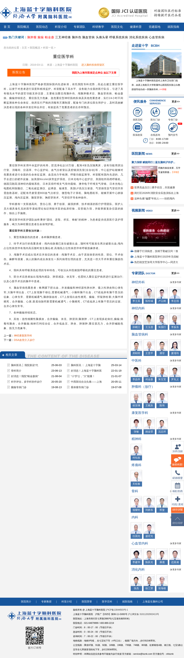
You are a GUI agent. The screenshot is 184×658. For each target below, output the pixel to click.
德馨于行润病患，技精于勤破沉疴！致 (156, 251)
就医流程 (137, 114)
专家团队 (79, 26)
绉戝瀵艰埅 (177, 503)
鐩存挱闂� (177, 511)
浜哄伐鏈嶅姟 (177, 450)
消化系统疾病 (138, 37)
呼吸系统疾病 (118, 37)
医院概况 (23, 26)
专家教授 (46, 601)
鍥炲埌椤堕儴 (177, 523)
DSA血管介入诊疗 (24, 339)
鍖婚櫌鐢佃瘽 (177, 477)
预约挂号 (173, 129)
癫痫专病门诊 (18, 387)
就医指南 (173, 26)
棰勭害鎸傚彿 (177, 490)
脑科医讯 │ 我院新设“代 (24, 365)
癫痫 (41, 37)
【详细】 (175, 172)
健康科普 (136, 26)
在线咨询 (155, 129)
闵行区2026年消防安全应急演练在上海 (156, 192)
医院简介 (26, 601)
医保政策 (137, 129)
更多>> (176, 101)
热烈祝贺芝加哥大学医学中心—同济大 (156, 262)
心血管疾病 (156, 37)
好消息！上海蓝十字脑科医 (86, 370)
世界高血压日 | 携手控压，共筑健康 (154, 187)
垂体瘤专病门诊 (80, 387)
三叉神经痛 (63, 37)
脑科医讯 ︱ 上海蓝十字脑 (86, 365)
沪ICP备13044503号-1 (117, 610)
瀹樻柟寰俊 (177, 463)
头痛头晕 (102, 37)
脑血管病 (88, 37)
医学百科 (107, 601)
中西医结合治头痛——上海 (86, 381)
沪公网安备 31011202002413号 (143, 614)
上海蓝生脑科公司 (152, 601)
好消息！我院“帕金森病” (24, 376)
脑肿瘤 (32, 37)
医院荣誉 (87, 601)
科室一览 (48, 47)
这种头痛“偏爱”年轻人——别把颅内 (154, 198)
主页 (24, 47)
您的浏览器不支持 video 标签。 (156, 231)
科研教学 (98, 26)
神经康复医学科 (23, 335)
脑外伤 (76, 37)
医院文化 (117, 26)
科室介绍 (61, 26)
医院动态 (42, 26)
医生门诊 (155, 114)
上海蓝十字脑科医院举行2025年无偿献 (156, 256)
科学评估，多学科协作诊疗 (26, 381)
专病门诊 (173, 114)
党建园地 (154, 26)
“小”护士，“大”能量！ (83, 376)
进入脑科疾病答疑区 (93, 64)
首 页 (7, 26)
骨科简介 (16, 370)
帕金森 (49, 37)
